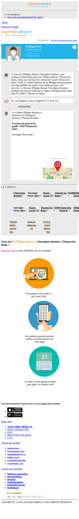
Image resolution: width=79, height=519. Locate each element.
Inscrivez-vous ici (9, 250)
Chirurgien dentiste (19, 194)
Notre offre (6, 421)
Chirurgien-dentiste (33, 49)
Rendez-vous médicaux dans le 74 (31, 225)
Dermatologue (14, 476)
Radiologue (13, 487)
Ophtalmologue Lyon (16, 454)
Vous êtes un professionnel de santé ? (25, 17)
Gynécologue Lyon (15, 463)
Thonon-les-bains (32, 55)
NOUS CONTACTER (18, 429)
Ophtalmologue (15, 482)
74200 (71, 193)
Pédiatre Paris (13, 457)
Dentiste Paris (13, 448)
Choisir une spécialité (11, 468)
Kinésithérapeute (16, 485)
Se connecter (13, 14)
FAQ (9, 432)
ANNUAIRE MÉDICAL (20, 426)
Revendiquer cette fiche (39, 392)
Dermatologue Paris (15, 451)
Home (4, 22)
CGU (9, 437)
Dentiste (11, 479)
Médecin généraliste (17, 474)
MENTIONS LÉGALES (19, 435)
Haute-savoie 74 (47, 194)
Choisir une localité (10, 443)
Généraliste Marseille (16, 460)
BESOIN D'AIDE (10, 27)
